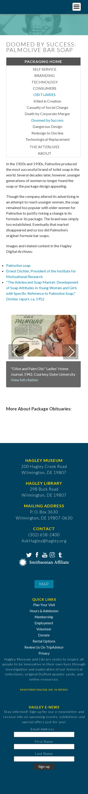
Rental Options (44, 641)
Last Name (44, 754)
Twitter (28, 554)
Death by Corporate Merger (47, 113)
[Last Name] (44, 759)
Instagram (51, 554)
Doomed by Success (47, 120)
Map (44, 584)
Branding (44, 75)
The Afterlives (44, 146)
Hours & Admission (44, 611)
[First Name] (44, 746)
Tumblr (59, 554)
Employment (44, 623)
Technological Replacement (47, 139)
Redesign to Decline (47, 133)
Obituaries (44, 94)
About (44, 153)
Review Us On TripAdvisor (44, 647)
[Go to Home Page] (22, 6)
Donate (44, 635)
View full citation (24, 380)
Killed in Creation (47, 101)
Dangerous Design (47, 126)
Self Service (44, 69)
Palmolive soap (18, 265)
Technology (44, 82)
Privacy (44, 653)
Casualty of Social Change (47, 107)
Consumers (44, 88)
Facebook (36, 554)
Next (70, 351)
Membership (44, 617)
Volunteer (44, 629)
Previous (16, 351)
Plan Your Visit (44, 605)
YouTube (44, 554)
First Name (44, 741)
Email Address (42, 729)
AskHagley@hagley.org (44, 540)
